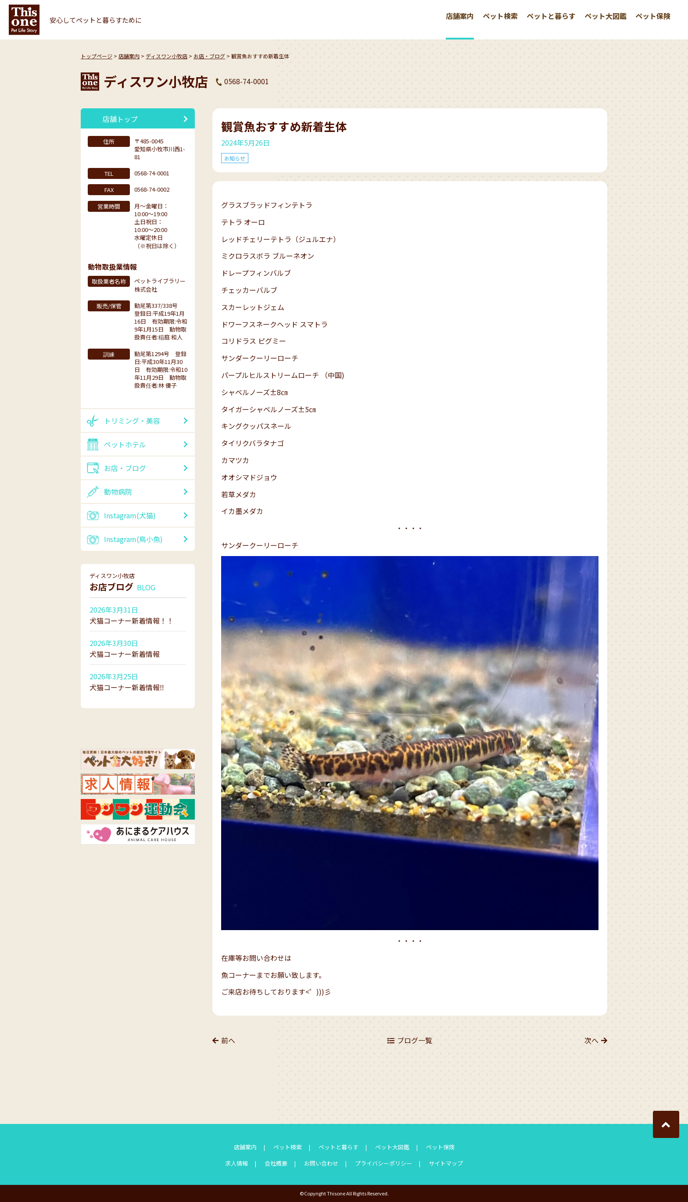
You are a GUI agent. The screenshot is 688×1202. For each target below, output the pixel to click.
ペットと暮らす (551, 16)
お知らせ (234, 158)
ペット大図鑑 (605, 16)
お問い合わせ (321, 1163)
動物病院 (118, 491)
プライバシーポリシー (383, 1163)
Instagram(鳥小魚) (133, 539)
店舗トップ (120, 119)
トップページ (96, 56)
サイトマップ (446, 1163)
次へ (591, 1040)
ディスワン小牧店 (166, 56)
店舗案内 (460, 16)
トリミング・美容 (132, 420)
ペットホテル (125, 444)
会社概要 (276, 1163)
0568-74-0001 (246, 81)
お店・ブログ (209, 56)
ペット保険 (652, 16)
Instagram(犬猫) (130, 515)
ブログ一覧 (414, 1040)
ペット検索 (500, 16)
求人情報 (236, 1163)
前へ (228, 1040)
